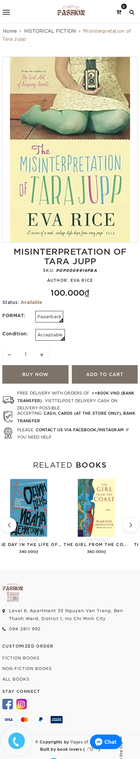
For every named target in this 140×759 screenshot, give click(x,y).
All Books (15, 678)
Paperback (50, 318)
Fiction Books (21, 657)
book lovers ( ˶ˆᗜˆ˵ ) (78, 748)
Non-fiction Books (27, 668)
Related (70, 464)
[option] (70, 149)
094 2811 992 (25, 628)
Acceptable (51, 336)
